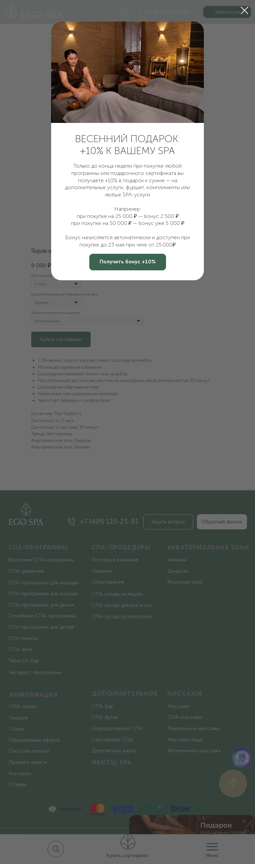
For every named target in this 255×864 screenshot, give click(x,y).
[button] (127, 262)
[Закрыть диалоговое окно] (244, 10)
